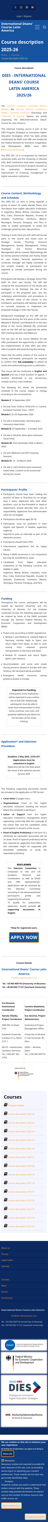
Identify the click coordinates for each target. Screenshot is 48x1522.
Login (19, 16)
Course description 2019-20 (21, 1166)
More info (7, 1461)
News (4, 1285)
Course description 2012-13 (21, 1226)
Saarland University (20, 112)
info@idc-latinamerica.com (24, 977)
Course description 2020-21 (21, 1157)
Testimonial (6, 1298)
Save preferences (11, 1514)
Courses (15, 55)
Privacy (4, 1254)
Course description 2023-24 (21, 1131)
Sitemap (5, 1266)
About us (5, 1248)
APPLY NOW (24, 937)
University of (9, 116)
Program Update (16, 1105)
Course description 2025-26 (21, 1114)
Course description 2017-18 (21, 1183)
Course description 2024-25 (21, 1122)
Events (4, 1291)
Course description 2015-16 (21, 1200)
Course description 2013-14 (21, 1217)
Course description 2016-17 (21, 1191)
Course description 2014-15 (21, 1209)
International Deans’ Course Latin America (17, 27)
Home (4, 55)
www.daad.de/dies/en (12, 149)
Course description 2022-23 (21, 1140)
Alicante (21, 116)
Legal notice (7, 1260)
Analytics (9, 1489)
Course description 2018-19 (21, 1174)
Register (28, 16)
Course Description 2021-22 (21, 1148)
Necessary (10, 1468)
